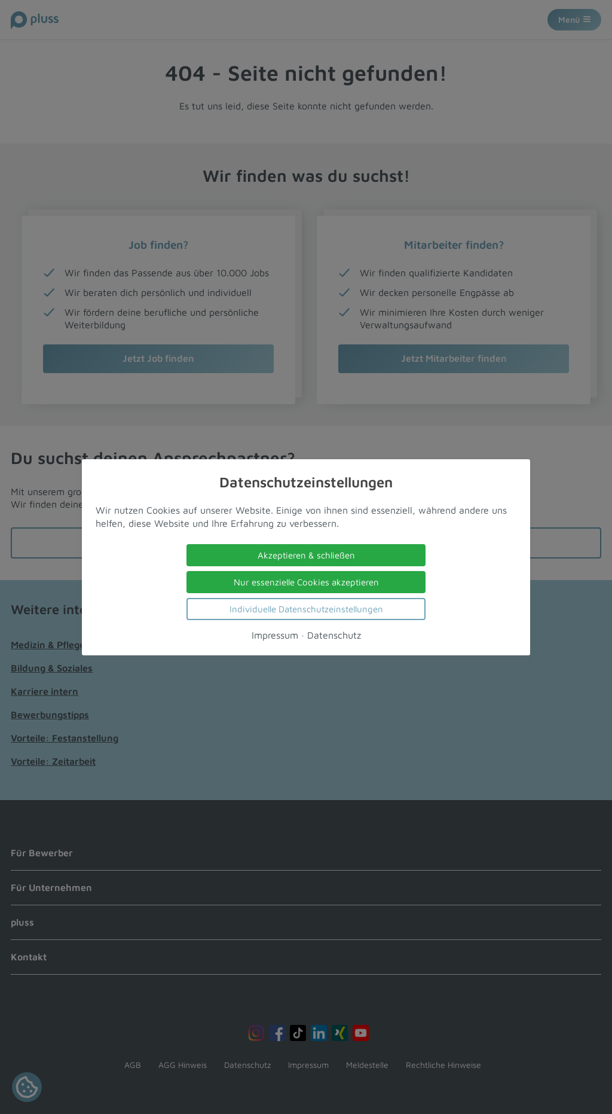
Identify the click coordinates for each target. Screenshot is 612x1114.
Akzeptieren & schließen (306, 555)
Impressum (275, 634)
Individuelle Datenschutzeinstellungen (306, 608)
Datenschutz (334, 634)
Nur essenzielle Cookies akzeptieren (306, 581)
